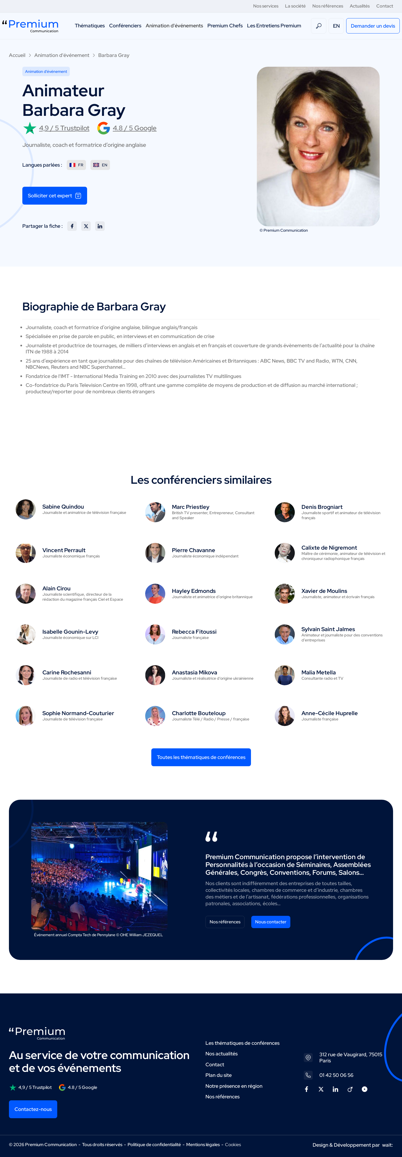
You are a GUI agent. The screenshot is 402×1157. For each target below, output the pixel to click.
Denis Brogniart (322, 507)
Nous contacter (270, 922)
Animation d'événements (174, 25)
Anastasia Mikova (194, 672)
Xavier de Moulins (324, 591)
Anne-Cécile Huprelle (330, 713)
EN (336, 26)
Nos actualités (221, 1053)
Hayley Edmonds (194, 591)
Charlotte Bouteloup (199, 713)
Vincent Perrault (63, 550)
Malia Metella (319, 672)
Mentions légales (203, 1145)
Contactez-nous (33, 1109)
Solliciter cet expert (55, 195)
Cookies (233, 1145)
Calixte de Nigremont (329, 547)
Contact (384, 6)
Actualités (360, 6)
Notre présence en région (233, 1086)
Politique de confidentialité (154, 1145)
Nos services (265, 6)
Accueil (17, 55)
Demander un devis (373, 26)
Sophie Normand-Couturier (78, 713)
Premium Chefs (225, 25)
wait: (387, 1145)
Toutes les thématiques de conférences (201, 757)
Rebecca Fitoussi (194, 631)
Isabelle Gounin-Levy (70, 631)
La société (295, 6)
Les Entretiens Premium (274, 25)
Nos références (327, 6)
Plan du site (218, 1075)
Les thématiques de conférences (242, 1043)
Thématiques (90, 25)
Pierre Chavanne (193, 550)
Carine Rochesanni (66, 672)
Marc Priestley (190, 507)
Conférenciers (125, 25)
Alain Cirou (56, 588)
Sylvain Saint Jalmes (328, 629)
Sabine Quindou (63, 506)
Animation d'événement (61, 55)
